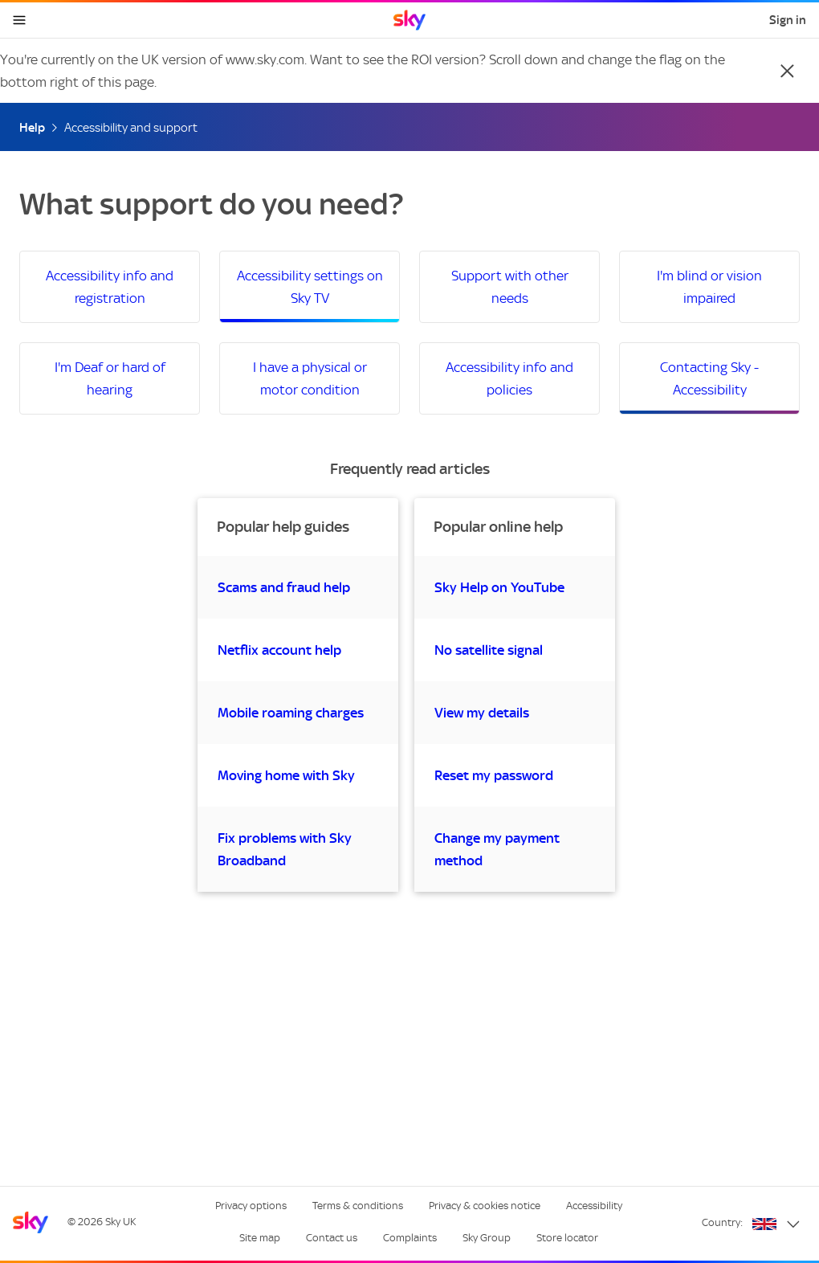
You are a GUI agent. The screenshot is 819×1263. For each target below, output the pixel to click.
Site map (259, 1238)
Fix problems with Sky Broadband (285, 849)
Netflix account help (279, 650)
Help (32, 128)
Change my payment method (497, 849)
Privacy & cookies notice (484, 1206)
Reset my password (493, 775)
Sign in (787, 20)
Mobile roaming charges (291, 713)
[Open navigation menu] (19, 20)
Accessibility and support (131, 128)
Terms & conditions (357, 1206)
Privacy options (251, 1206)
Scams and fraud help (284, 587)
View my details (481, 713)
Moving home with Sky (286, 775)
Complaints (410, 1238)
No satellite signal (488, 650)
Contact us (331, 1238)
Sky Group (486, 1238)
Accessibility (594, 1206)
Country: (722, 1222)
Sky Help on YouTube (499, 587)
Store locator (567, 1238)
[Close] (787, 70)
